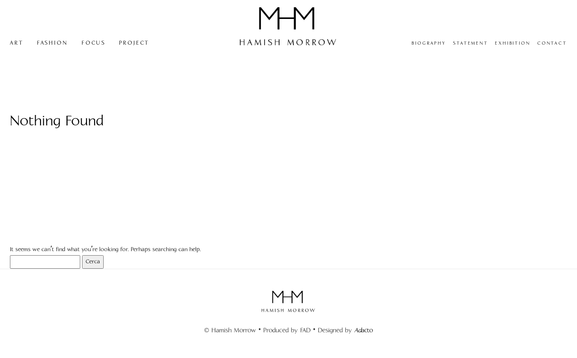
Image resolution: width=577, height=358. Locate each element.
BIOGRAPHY (429, 43)
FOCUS (93, 43)
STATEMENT (470, 43)
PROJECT (134, 43)
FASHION (52, 43)
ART (16, 43)
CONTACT (552, 43)
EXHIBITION (513, 43)
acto (363, 330)
